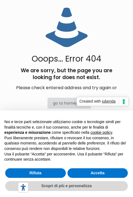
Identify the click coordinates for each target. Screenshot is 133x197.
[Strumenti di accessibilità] (23, 187)
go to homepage (69, 103)
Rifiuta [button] (35, 173)
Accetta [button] (98, 173)
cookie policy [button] (101, 132)
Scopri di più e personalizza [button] (66, 186)
